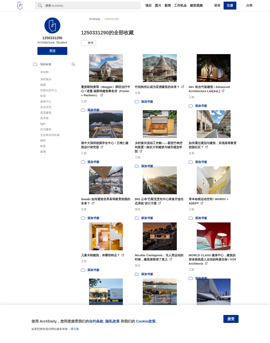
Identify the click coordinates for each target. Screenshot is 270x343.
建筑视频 (196, 5)
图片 (158, 5)
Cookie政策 (145, 321)
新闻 (167, 5)
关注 (52, 51)
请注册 (74, 328)
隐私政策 (112, 321)
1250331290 (52, 38)
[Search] (93, 6)
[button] (88, 43)
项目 (148, 5)
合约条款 (96, 321)
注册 (230, 5)
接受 (231, 319)
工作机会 (180, 5)
